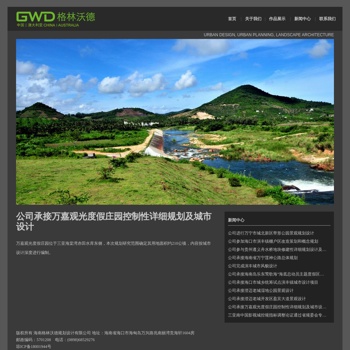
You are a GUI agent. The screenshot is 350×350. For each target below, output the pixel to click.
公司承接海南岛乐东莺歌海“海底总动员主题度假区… (276, 274)
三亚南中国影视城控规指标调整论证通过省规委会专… (277, 315)
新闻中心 (302, 18)
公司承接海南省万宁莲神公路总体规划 (263, 257)
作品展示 (277, 18)
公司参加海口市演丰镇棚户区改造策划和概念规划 (273, 241)
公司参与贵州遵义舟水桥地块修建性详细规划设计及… (277, 249)
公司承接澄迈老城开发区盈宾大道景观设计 (267, 298)
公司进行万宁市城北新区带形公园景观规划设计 (271, 233)
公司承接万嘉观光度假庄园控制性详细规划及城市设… (277, 307)
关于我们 (253, 18)
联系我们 (327, 18)
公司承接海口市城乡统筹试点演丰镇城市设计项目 (273, 282)
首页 (232, 18)
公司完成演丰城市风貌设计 (252, 266)
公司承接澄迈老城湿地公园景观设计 (261, 290)
